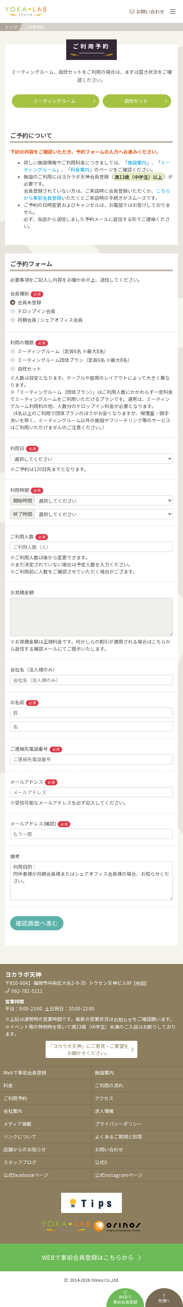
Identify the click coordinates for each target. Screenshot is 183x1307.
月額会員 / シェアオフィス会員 (50, 319)
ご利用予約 (34, 27)
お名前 (24, 702)
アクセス (104, 1098)
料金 (8, 1085)
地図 (140, 983)
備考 (15, 856)
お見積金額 (22, 592)
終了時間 (22, 513)
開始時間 (22, 500)
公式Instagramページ (118, 1175)
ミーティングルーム (64, 100)
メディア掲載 (17, 1123)
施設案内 (137, 162)
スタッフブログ (19, 1162)
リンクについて (19, 1136)
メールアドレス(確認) (40, 823)
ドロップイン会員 (36, 311)
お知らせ (122, 1019)
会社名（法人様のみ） (33, 669)
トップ (11, 27)
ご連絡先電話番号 (36, 748)
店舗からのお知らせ (24, 1149)
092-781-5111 (27, 991)
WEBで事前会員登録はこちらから (91, 1257)
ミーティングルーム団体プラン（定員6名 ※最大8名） (75, 359)
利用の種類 (29, 342)
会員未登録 (29, 302)
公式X (101, 1162)
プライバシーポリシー (118, 1123)
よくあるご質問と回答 (118, 1136)
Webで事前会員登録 (24, 1072)
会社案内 (12, 1111)
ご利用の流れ (109, 1085)
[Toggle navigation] (172, 11)
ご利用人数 (29, 536)
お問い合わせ (147, 11)
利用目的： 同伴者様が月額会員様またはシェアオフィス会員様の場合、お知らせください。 (91, 881)
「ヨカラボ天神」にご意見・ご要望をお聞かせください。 (88, 1049)
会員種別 (26, 293)
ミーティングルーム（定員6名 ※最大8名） (63, 351)
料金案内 (80, 169)
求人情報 (104, 1111)
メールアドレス (33, 781)
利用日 (24, 448)
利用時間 (26, 490)
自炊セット (145, 100)
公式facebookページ (25, 1175)
